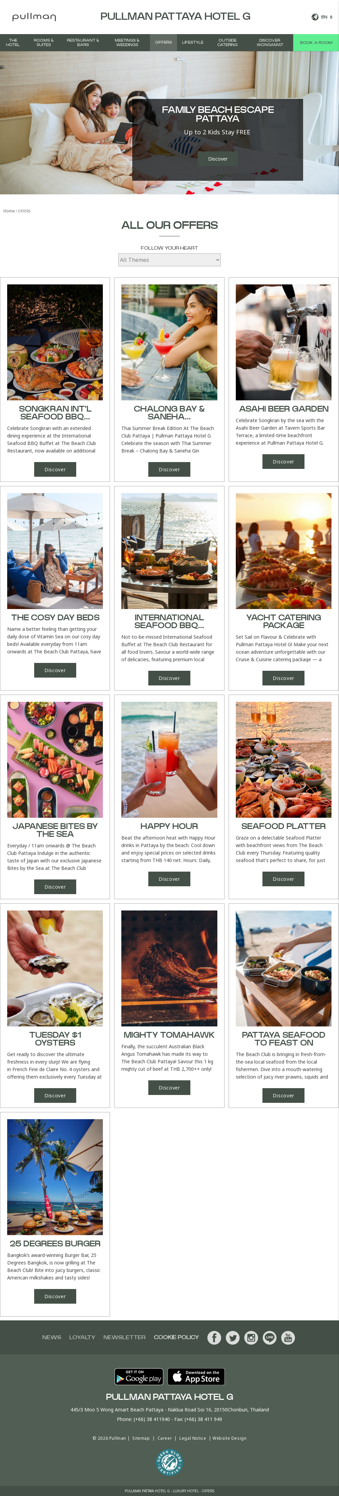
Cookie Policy (176, 1337)
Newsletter (125, 1337)
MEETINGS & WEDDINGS (127, 43)
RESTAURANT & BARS (83, 43)
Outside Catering (227, 43)
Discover (218, 158)
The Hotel (13, 43)
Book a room (316, 43)
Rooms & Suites (44, 43)
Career (165, 1438)
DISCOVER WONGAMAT (270, 43)
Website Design (229, 1438)
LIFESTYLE (192, 42)
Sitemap (141, 1438)
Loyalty (82, 1337)
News (51, 1337)
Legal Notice (192, 1438)
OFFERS (163, 42)
